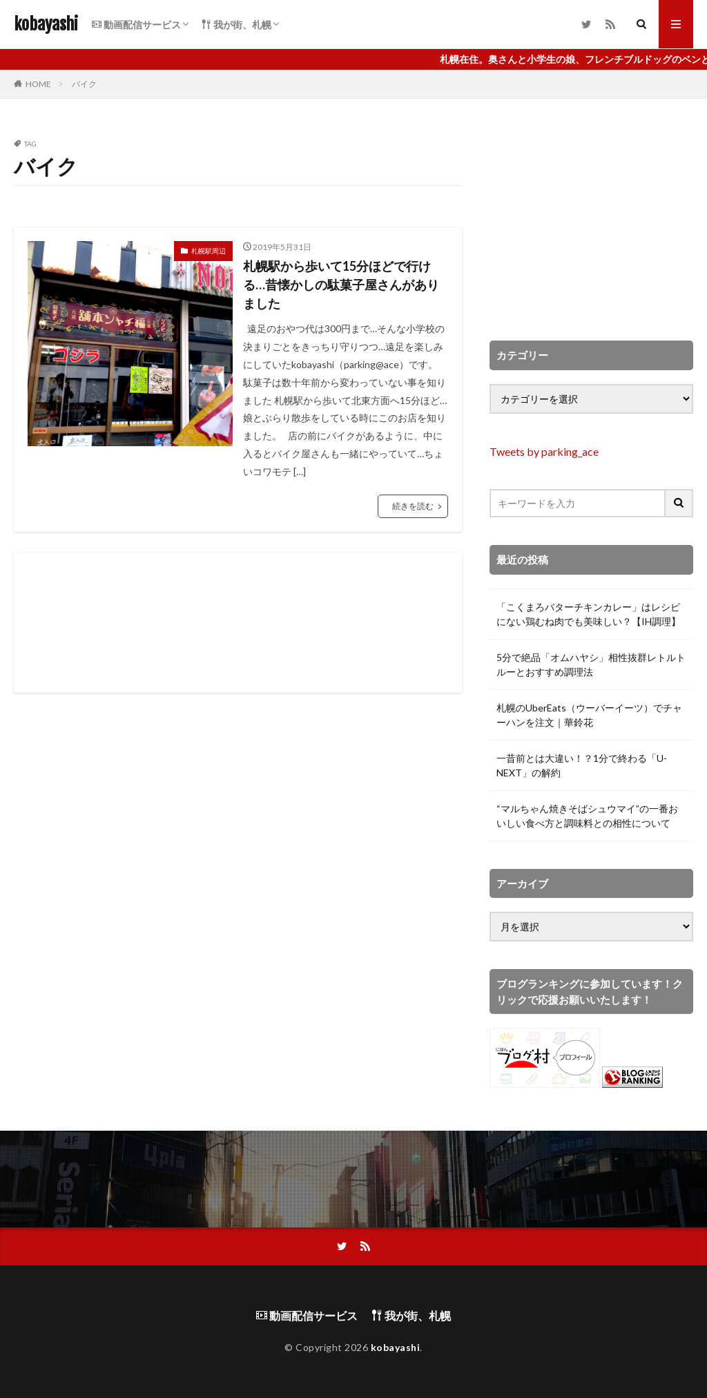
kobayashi (46, 24)
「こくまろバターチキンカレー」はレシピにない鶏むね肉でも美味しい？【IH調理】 (588, 614)
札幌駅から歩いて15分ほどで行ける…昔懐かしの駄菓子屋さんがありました (341, 284)
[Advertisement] (238, 622)
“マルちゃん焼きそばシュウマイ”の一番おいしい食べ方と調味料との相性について (587, 816)
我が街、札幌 (236, 24)
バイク (84, 84)
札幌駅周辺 (208, 251)
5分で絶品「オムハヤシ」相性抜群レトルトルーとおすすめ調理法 (591, 664)
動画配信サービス (136, 24)
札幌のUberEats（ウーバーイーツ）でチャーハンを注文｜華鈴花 (589, 715)
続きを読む (413, 506)
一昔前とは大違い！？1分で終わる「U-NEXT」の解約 (581, 765)
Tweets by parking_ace (544, 451)
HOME (38, 84)
